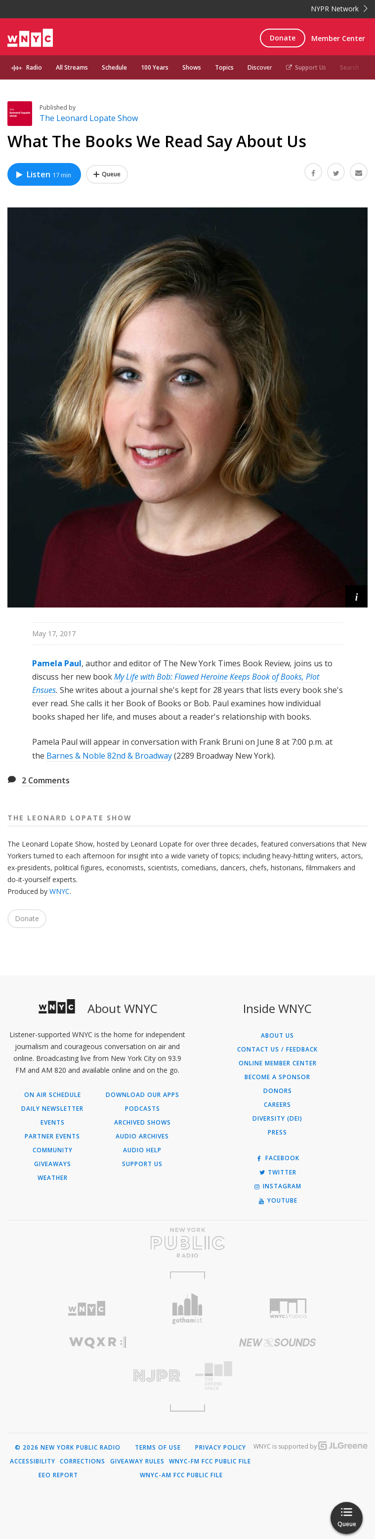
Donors (277, 1091)
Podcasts (142, 1109)
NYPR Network (339, 8)
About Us (277, 1036)
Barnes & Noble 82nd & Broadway (109, 755)
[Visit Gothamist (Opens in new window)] (187, 1308)
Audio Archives (142, 1136)
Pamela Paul (57, 663)
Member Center (338, 38)
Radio (34, 67)
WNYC (59, 891)
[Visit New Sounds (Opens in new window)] (278, 1342)
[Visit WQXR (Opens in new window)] (97, 1342)
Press (277, 1132)
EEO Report (58, 1475)
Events (53, 1123)
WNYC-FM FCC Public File (210, 1461)
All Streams (72, 67)
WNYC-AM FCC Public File (181, 1475)
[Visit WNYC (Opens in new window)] (86, 1308)
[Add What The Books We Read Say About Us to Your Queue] (107, 174)
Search (349, 67)
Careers (277, 1105)
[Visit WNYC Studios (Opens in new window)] (288, 1308)
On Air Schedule (52, 1095)
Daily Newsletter (52, 1109)
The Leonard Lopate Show (89, 118)
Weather (53, 1178)
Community (53, 1150)
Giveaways (52, 1164)
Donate (282, 37)
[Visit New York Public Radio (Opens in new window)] (187, 1242)
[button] (356, 596)
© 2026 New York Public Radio (68, 1448)
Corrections (82, 1461)
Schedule (114, 67)
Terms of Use (158, 1448)
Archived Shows (142, 1123)
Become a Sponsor (277, 1077)
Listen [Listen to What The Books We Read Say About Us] (43, 174)
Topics (224, 67)
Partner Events (52, 1136)
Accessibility (32, 1461)
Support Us (306, 67)
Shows (191, 67)
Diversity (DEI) (277, 1119)
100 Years (154, 67)
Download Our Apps (142, 1095)
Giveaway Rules (137, 1461)
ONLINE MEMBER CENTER (278, 1063)
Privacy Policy (220, 1448)
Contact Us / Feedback (277, 1050)
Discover (260, 67)
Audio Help (142, 1150)
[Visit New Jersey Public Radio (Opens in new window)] (97, 1376)
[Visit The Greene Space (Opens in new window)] (278, 1375)
